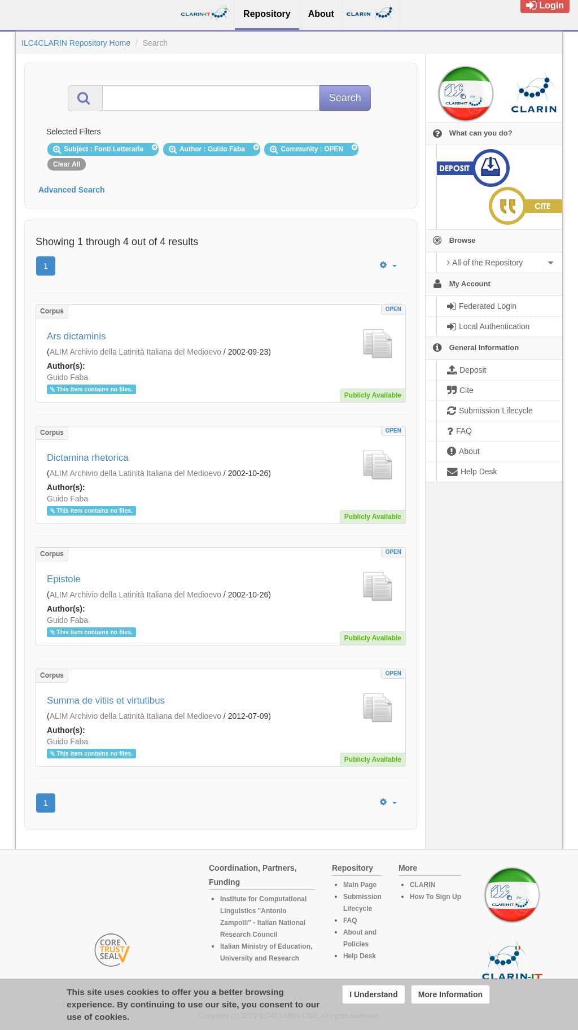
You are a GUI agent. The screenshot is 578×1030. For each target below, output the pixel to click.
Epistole (64, 579)
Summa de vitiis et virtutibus (106, 700)
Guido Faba (67, 377)
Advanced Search (71, 189)
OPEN (393, 309)
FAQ (350, 920)
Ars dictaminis (76, 336)
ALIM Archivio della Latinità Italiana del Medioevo (135, 351)
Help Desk (359, 956)
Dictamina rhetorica (88, 457)
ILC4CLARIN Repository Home (75, 42)
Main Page (359, 885)
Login (545, 5)
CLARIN (422, 885)
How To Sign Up (435, 897)
